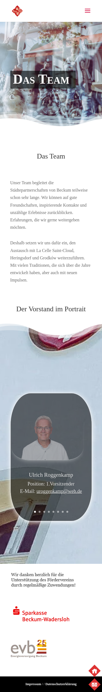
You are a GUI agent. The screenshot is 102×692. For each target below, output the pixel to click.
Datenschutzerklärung (61, 684)
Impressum (33, 684)
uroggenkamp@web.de (59, 492)
